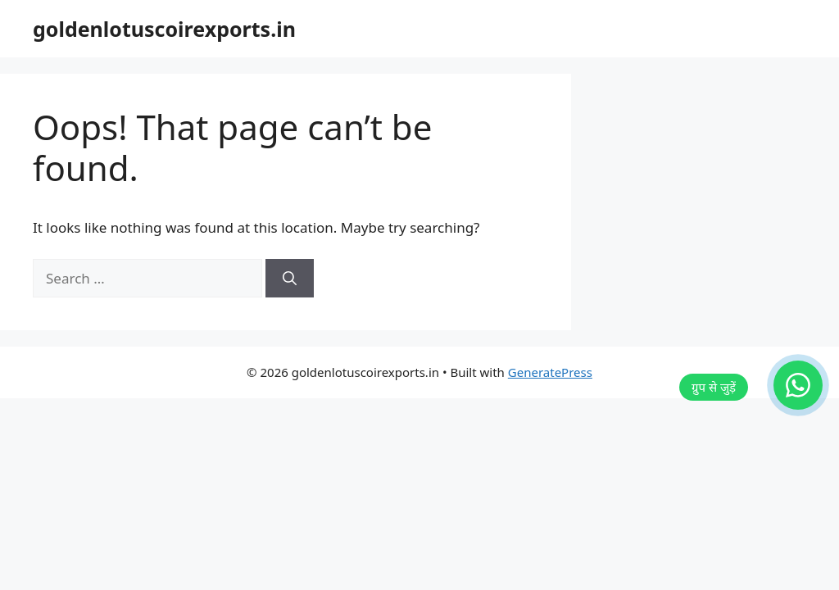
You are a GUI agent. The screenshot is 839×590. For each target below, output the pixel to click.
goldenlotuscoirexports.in (164, 29)
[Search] (289, 278)
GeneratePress (550, 372)
